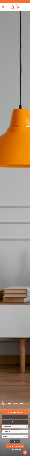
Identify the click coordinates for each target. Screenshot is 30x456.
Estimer (15, 425)
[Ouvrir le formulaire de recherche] (15, 445)
